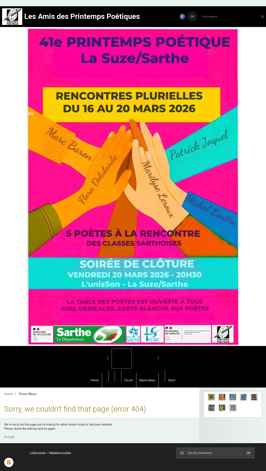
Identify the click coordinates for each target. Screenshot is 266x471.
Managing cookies (60, 452)
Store (171, 380)
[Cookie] (9, 462)
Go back (9, 437)
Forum (128, 380)
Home (95, 380)
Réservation (147, 380)
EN (192, 16)
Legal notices (38, 452)
